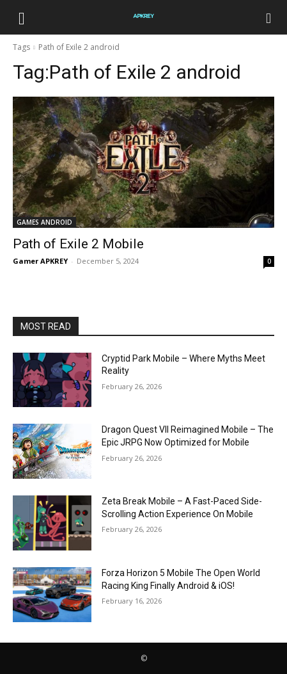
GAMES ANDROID (44, 222)
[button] (21, 17)
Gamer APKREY (40, 261)
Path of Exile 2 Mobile (78, 244)
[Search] (269, 17)
